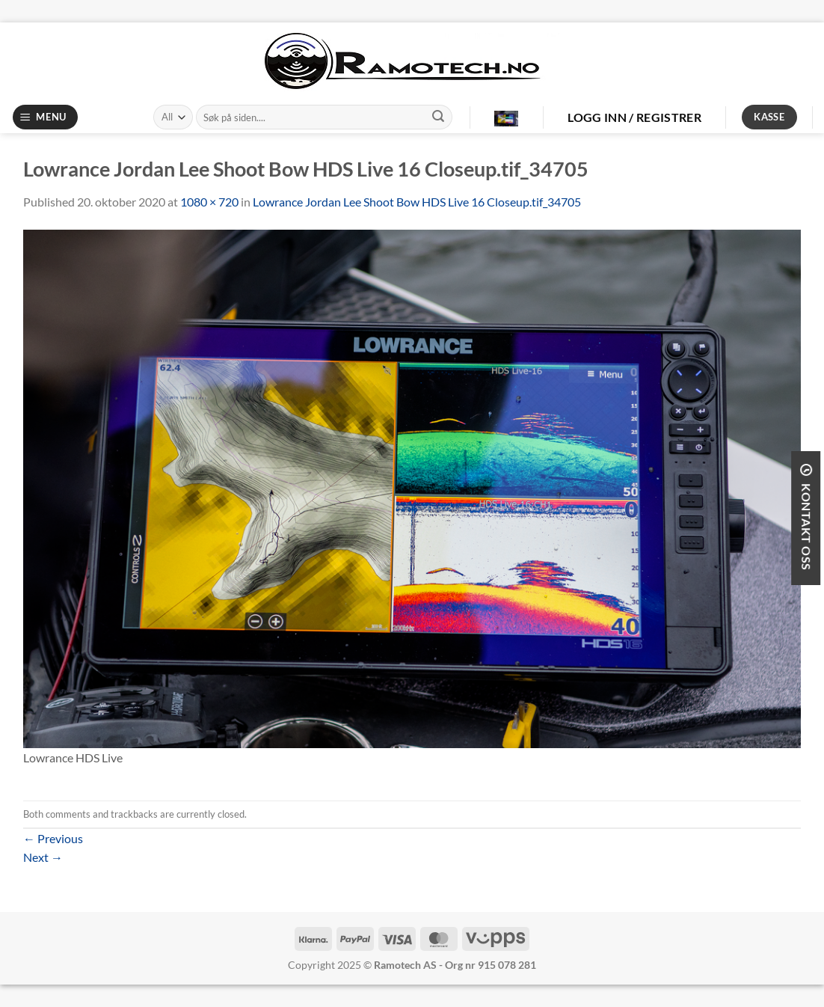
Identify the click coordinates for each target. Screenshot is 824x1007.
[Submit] (438, 117)
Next (43, 857)
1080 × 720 (209, 202)
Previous (53, 838)
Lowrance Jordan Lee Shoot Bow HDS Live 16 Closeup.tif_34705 (417, 202)
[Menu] (46, 117)
